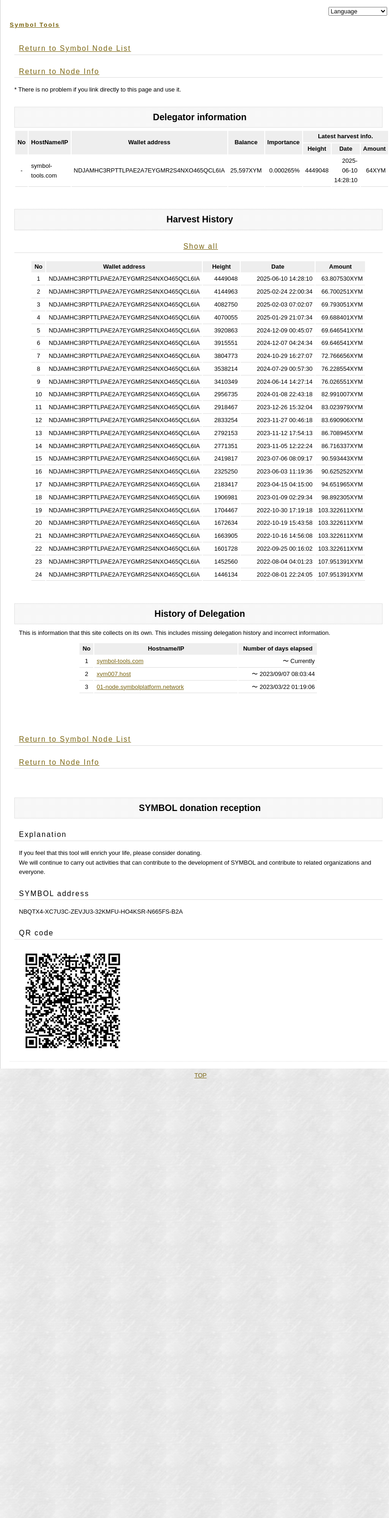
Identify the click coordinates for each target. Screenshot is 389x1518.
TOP (200, 1075)
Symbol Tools (35, 24)
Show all (200, 246)
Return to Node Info (59, 71)
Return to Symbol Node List (75, 48)
